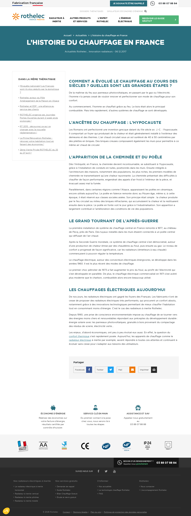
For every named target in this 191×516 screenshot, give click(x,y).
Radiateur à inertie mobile (26, 501)
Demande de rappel (65, 486)
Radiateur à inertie (56, 20)
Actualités (81, 36)
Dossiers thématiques (123, 11)
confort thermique (79, 336)
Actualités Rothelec (76, 51)
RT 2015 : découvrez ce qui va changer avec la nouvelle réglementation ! (35, 129)
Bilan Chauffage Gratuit (67, 494)
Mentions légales (80, 512)
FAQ (101, 494)
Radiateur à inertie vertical (26, 494)
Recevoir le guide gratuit (153, 19)
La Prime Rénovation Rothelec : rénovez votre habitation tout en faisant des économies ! (37, 141)
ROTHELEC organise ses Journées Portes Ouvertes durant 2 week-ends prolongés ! (39, 118)
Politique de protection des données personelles (125, 512)
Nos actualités (105, 486)
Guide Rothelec (63, 490)
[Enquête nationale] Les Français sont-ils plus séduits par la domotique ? (39, 89)
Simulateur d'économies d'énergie (157, 11)
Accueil (67, 36)
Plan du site (96, 512)
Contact (66, 512)
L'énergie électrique (125, 20)
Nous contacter (147, 486)
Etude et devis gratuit (66, 497)
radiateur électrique (80, 340)
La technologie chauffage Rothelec (114, 490)
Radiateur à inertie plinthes (27, 497)
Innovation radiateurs (101, 51)
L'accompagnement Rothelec (154, 490)
